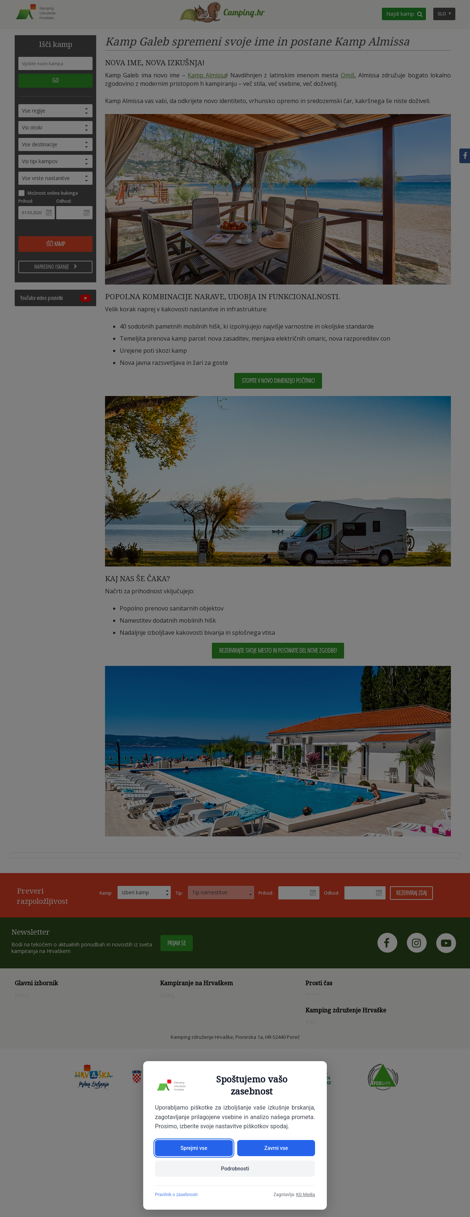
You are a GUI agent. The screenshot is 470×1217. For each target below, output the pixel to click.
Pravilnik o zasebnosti (176, 1194)
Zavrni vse (276, 1148)
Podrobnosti (235, 1169)
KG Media (305, 1194)
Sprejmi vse (193, 1148)
